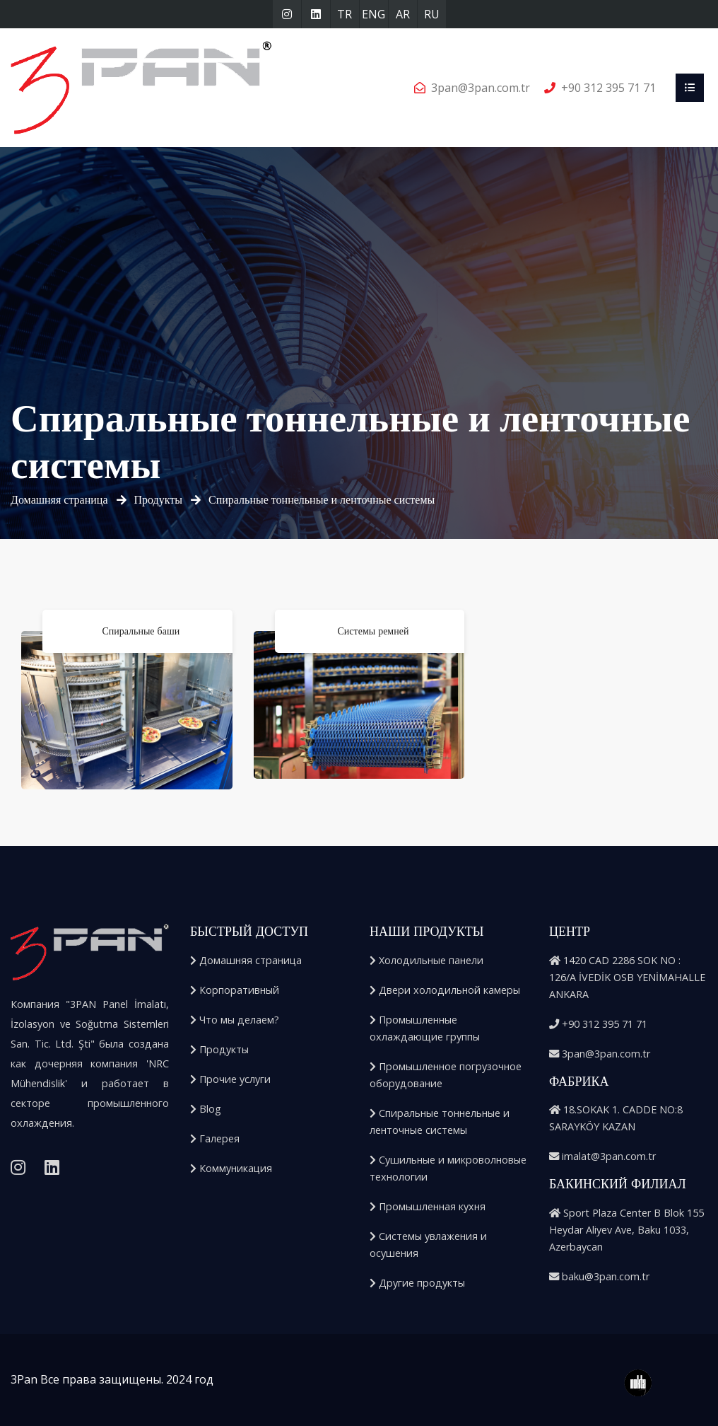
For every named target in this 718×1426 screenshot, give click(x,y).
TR (344, 14)
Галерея (215, 1138)
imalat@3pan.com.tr (602, 1156)
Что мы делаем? (234, 1019)
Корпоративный (234, 990)
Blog (205, 1108)
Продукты (158, 500)
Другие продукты (417, 1282)
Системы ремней (373, 631)
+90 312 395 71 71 (608, 87)
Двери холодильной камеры (445, 990)
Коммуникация (231, 1168)
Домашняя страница (59, 500)
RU (432, 14)
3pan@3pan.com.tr (480, 87)
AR (403, 14)
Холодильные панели (426, 960)
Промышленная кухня (427, 1206)
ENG (373, 14)
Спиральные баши (141, 631)
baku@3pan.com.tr (599, 1276)
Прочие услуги (230, 1079)
